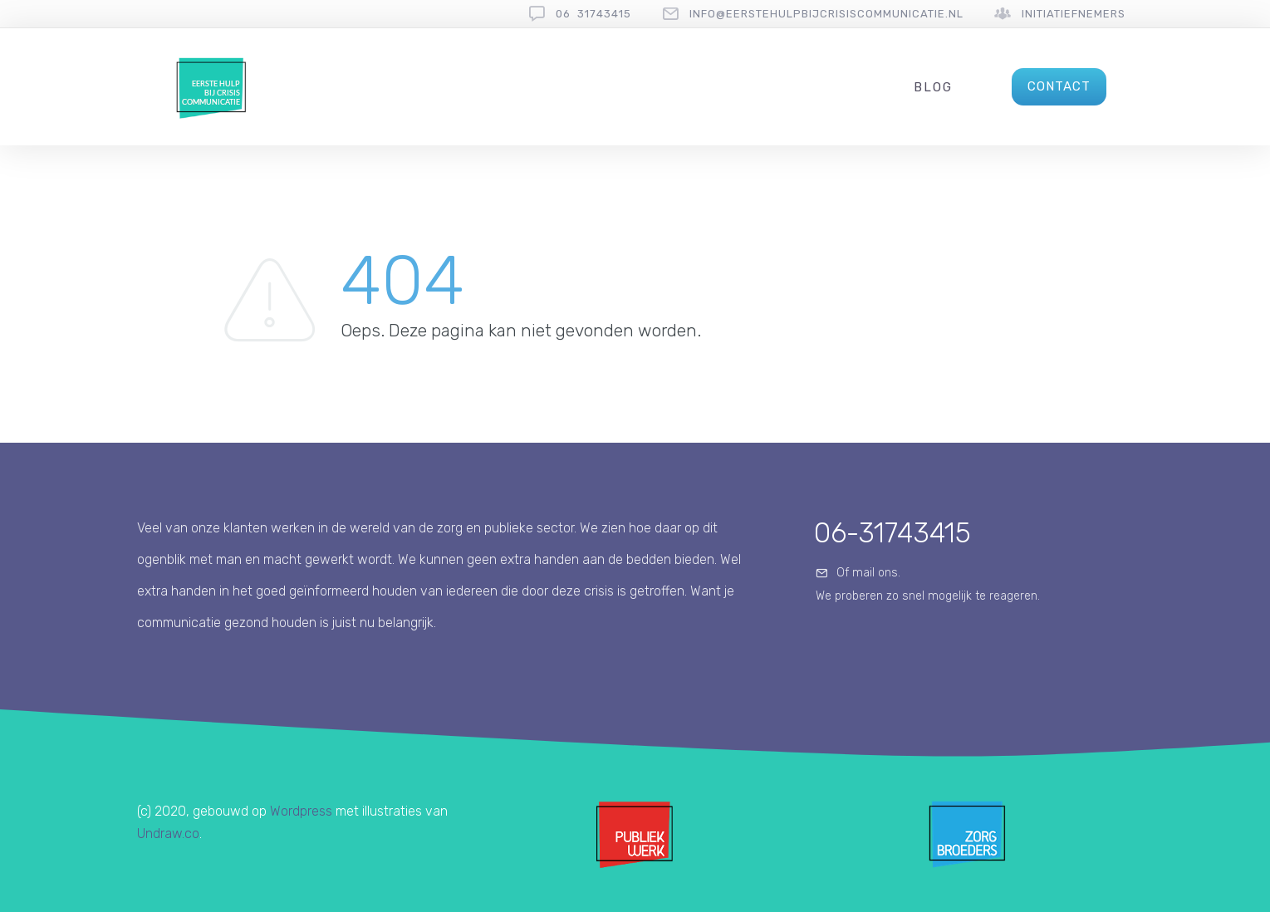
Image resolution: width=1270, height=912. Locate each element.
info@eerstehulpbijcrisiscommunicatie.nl (826, 13)
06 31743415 (593, 13)
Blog (933, 87)
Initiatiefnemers (1073, 13)
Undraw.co (168, 833)
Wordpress (301, 811)
